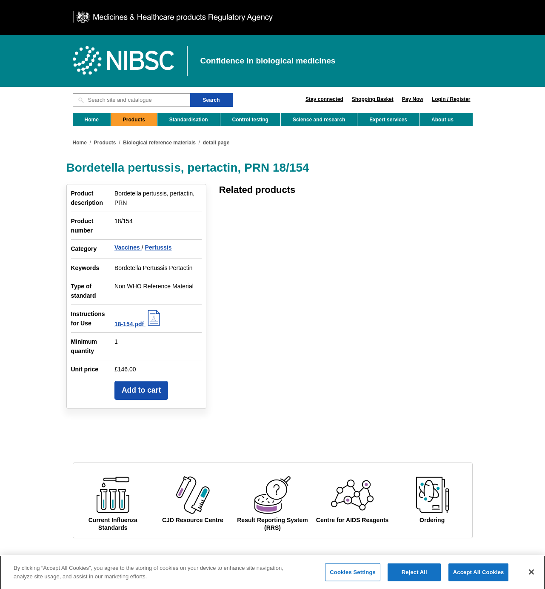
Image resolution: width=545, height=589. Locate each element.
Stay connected (324, 99)
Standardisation (188, 120)
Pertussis (158, 247)
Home (92, 120)
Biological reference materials (159, 143)
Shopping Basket (373, 99)
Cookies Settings (353, 575)
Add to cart (141, 390)
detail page (216, 143)
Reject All (414, 575)
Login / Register (451, 99)
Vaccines (128, 247)
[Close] (531, 575)
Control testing (250, 120)
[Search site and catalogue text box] (131, 100)
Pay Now (412, 99)
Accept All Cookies (478, 575)
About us (442, 120)
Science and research (319, 120)
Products (134, 120)
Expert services (388, 120)
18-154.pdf (138, 324)
